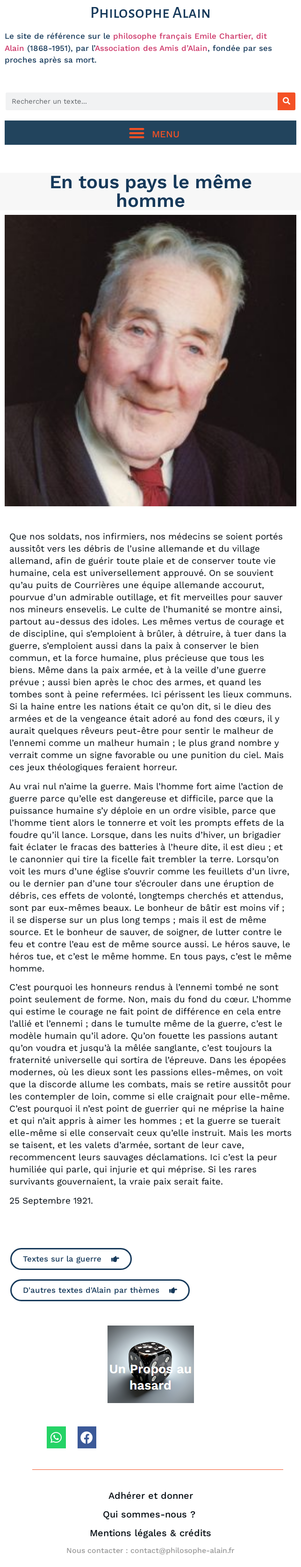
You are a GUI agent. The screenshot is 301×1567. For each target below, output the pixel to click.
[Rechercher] (286, 101)
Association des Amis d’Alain (151, 48)
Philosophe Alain (150, 13)
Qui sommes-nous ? (151, 1514)
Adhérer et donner (150, 1495)
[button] (150, 133)
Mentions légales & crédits (150, 1533)
